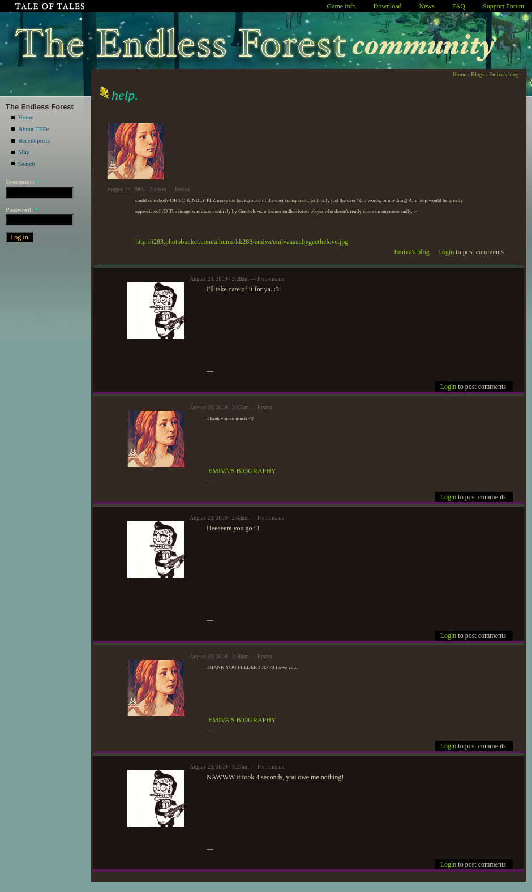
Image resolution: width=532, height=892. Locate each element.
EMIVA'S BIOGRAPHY (242, 471)
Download (388, 6)
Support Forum (503, 6)
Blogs (477, 74)
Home (25, 117)
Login (446, 252)
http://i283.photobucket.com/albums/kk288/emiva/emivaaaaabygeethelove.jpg (241, 242)
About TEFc (33, 129)
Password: (22, 209)
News (427, 6)
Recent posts (34, 140)
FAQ (458, 6)
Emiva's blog (503, 74)
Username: (23, 181)
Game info (341, 6)
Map (23, 151)
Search (26, 163)
